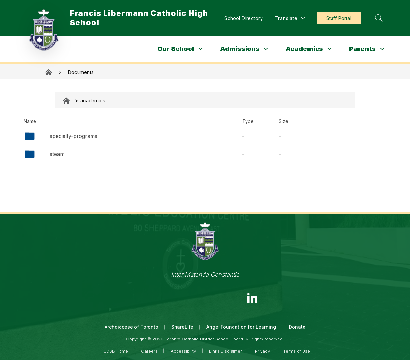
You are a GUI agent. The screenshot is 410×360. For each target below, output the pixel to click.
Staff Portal (338, 18)
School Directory (243, 18)
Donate (297, 327)
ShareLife (182, 327)
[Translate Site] (290, 18)
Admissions (240, 49)
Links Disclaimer (225, 350)
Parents (362, 49)
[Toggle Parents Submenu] (382, 49)
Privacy (262, 350)
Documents (81, 72)
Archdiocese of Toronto (131, 327)
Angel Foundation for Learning (241, 327)
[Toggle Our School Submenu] (201, 49)
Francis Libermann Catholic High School (49, 72)
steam (57, 154)
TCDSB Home (114, 350)
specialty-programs (73, 136)
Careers (149, 350)
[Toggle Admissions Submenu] (266, 49)
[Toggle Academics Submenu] (329, 49)
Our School (175, 49)
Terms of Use (296, 350)
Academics (304, 49)
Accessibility (183, 350)
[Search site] (379, 18)
